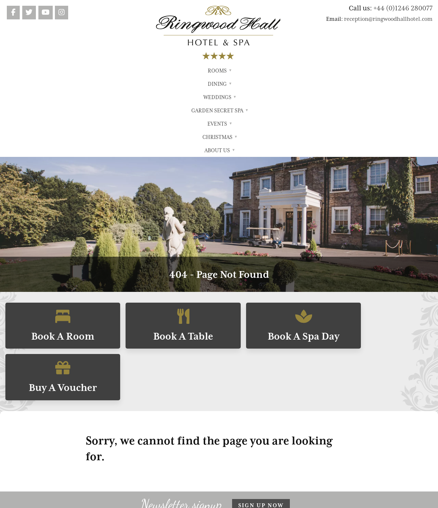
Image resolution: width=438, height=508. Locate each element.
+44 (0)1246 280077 (403, 8)
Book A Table (165, 245)
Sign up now (261, 373)
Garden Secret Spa (215, 70)
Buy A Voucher (381, 245)
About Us (328, 70)
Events (259, 70)
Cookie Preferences (317, 446)
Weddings (167, 70)
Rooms (108, 70)
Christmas (292, 70)
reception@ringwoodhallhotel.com (388, 19)
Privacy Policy (303, 417)
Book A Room (56, 245)
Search (294, 427)
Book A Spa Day (273, 245)
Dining (135, 70)
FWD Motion (245, 499)
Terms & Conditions (311, 408)
